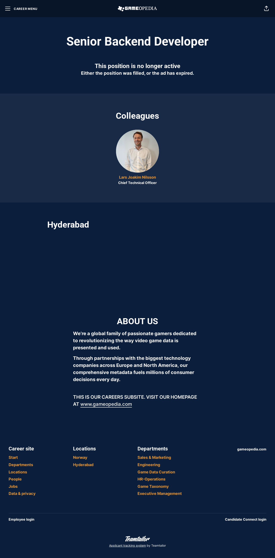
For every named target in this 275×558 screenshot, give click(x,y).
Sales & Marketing (154, 457)
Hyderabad (83, 464)
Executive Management (160, 493)
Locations (18, 472)
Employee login (21, 519)
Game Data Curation (156, 472)
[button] (266, 9)
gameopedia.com (251, 449)
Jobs (13, 486)
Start (13, 457)
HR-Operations (151, 479)
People (15, 479)
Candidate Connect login (245, 519)
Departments (21, 464)
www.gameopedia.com (106, 404)
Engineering (149, 464)
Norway (80, 457)
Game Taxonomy (153, 486)
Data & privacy (22, 493)
